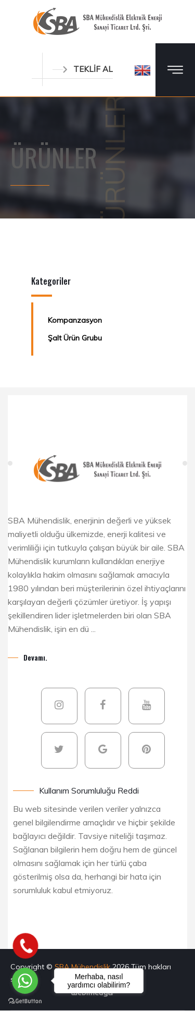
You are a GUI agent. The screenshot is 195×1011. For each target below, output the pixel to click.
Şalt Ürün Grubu (75, 338)
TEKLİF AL (83, 69)
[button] (142, 70)
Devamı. (35, 657)
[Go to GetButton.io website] (25, 1000)
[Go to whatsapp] (25, 981)
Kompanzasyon (75, 320)
